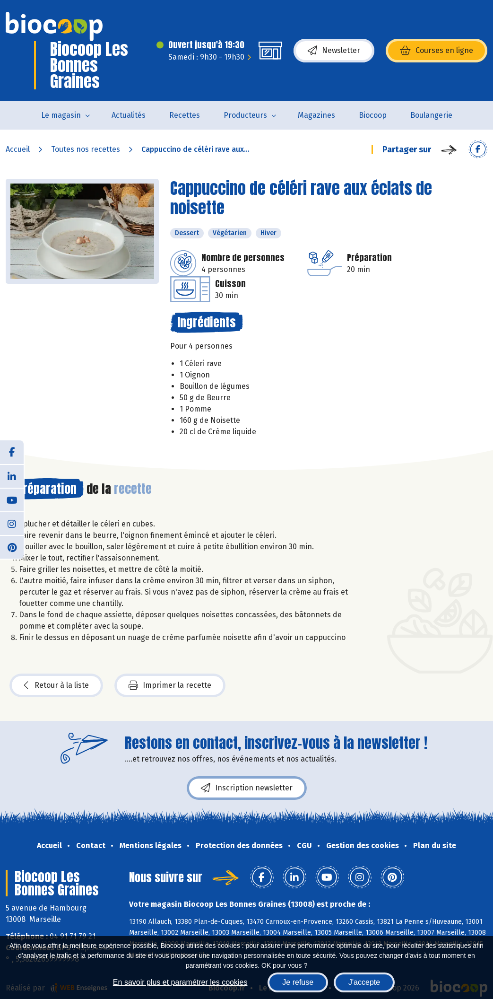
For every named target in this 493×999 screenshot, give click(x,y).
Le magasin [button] (61, 115)
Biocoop (373, 115)
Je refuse (297, 982)
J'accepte (364, 982)
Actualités (129, 115)
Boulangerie (431, 115)
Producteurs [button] (245, 115)
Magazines (316, 115)
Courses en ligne (436, 50)
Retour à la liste (56, 685)
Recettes (184, 115)
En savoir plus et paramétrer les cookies (180, 982)
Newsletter (334, 50)
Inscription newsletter (247, 788)
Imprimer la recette (170, 685)
